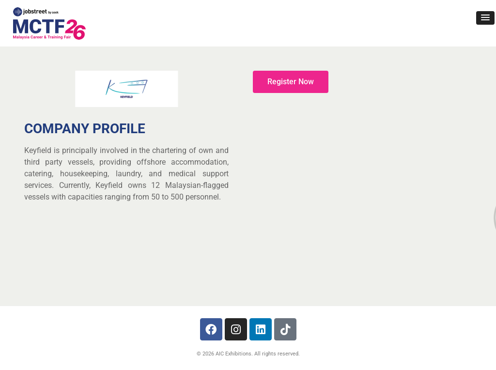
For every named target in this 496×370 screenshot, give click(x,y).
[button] (485, 18)
